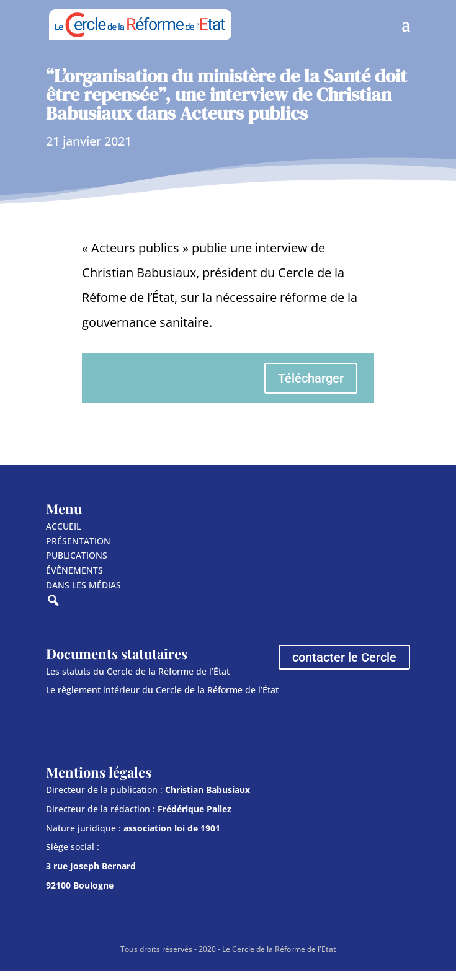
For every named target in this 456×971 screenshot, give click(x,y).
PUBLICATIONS (76, 555)
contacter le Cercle (344, 657)
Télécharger (311, 378)
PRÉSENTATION (78, 541)
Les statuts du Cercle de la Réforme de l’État (138, 671)
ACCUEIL (63, 526)
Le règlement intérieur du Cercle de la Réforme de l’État (162, 690)
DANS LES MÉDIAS (83, 585)
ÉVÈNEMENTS (74, 570)
